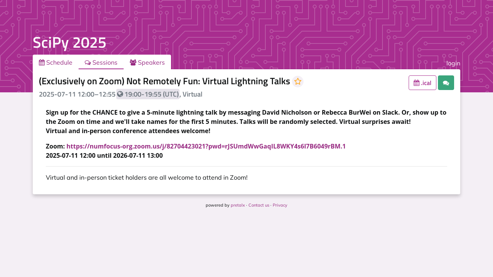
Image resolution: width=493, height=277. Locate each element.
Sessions (101, 62)
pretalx (238, 205)
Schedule (55, 62)
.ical (422, 82)
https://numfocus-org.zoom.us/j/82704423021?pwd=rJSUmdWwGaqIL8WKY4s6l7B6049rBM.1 (206, 146)
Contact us (258, 205)
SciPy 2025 (69, 42)
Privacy (280, 205)
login (453, 63)
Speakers (147, 62)
